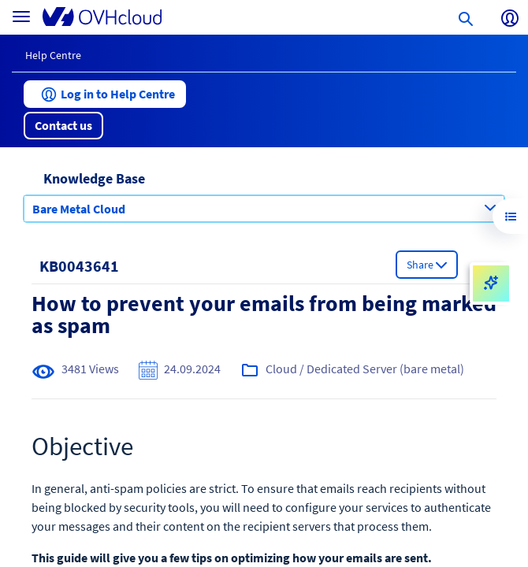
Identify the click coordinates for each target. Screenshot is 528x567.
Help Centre (53, 55)
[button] (105, 94)
